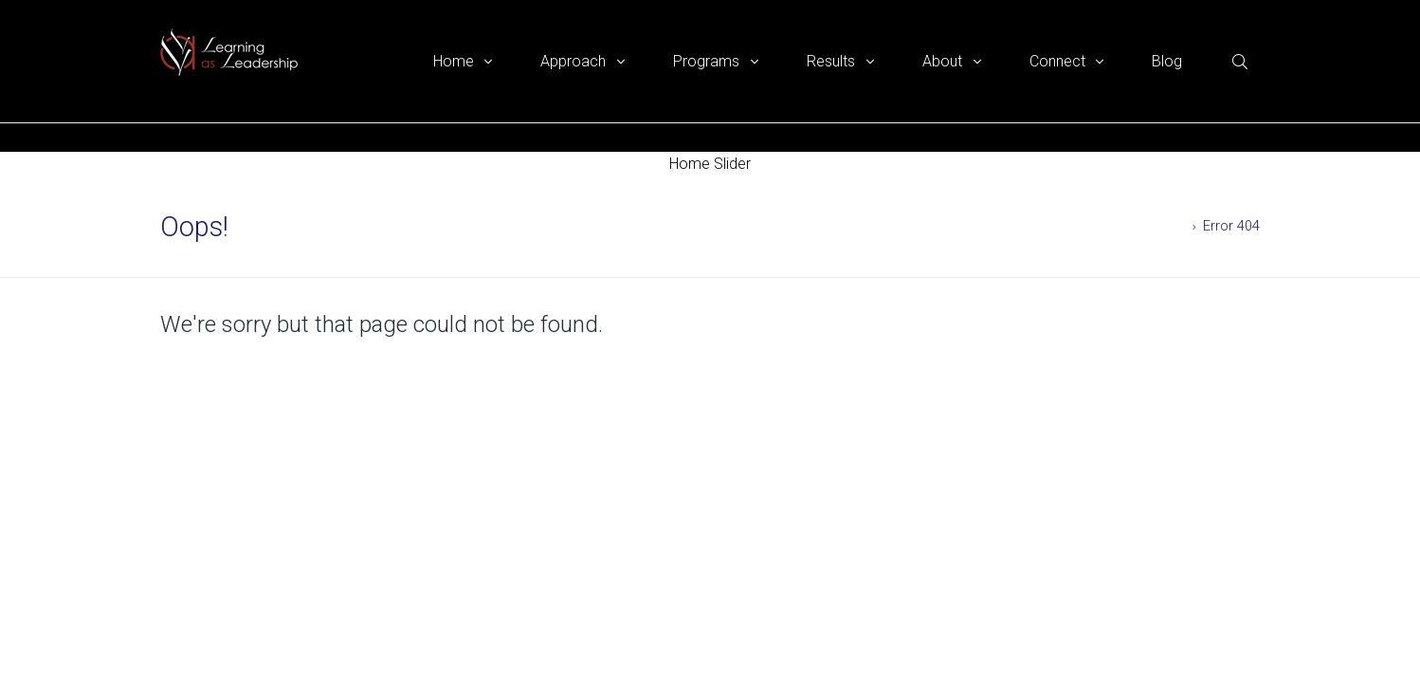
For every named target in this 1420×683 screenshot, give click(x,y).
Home (1166, 226)
